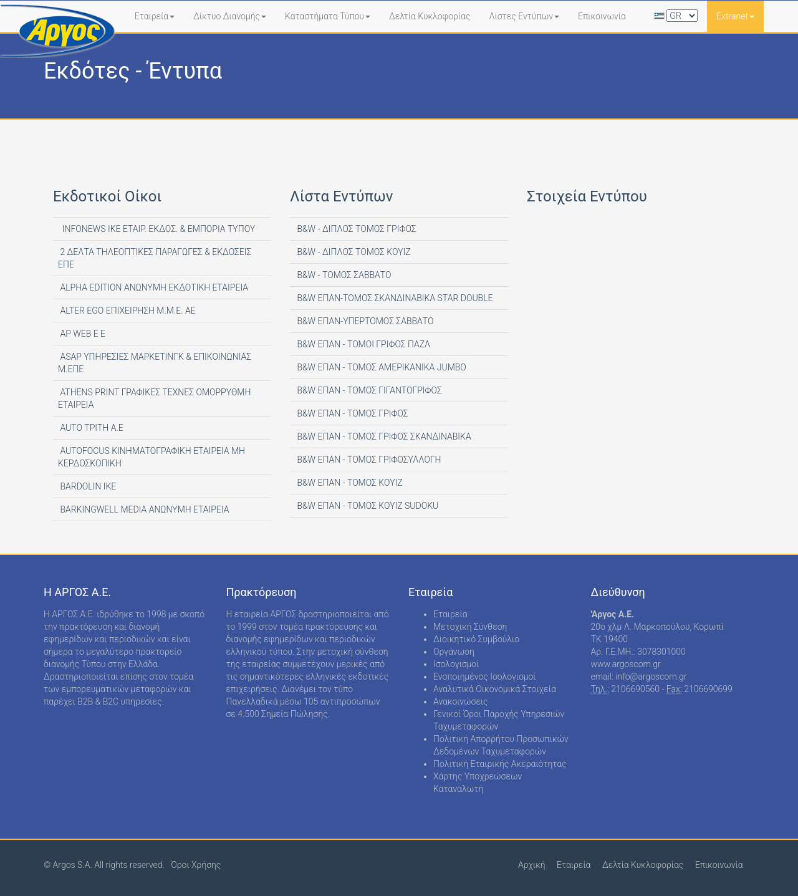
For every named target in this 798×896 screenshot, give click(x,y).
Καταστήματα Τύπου (327, 16)
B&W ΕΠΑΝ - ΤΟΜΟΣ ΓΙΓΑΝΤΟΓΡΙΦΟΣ (368, 390)
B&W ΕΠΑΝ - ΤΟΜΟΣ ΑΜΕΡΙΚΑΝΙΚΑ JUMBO (380, 367)
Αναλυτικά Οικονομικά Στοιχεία (494, 689)
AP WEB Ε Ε (81, 334)
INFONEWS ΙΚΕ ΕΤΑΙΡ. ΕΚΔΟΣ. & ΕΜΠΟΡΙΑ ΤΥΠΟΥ (156, 229)
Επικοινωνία (602, 16)
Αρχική (532, 865)
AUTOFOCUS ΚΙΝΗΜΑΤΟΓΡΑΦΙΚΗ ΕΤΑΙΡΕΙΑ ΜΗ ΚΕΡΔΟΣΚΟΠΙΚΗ (151, 457)
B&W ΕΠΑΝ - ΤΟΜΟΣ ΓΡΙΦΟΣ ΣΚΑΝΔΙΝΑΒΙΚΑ (383, 436)
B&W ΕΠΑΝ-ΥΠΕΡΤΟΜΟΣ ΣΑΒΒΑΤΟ (364, 321)
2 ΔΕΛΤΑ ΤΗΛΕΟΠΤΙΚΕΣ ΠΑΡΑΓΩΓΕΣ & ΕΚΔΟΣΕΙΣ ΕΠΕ (154, 258)
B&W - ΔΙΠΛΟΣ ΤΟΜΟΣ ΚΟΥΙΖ (353, 252)
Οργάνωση (453, 652)
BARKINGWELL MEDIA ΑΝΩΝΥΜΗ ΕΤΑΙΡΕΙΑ (143, 509)
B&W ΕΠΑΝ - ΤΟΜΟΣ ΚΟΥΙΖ (349, 483)
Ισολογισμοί (456, 664)
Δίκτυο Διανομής (229, 16)
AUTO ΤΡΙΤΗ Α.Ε (90, 428)
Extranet (735, 16)
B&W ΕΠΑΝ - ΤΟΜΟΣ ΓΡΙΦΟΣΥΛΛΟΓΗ (368, 460)
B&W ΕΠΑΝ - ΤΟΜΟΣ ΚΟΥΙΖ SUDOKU (366, 506)
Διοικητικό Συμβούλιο (476, 639)
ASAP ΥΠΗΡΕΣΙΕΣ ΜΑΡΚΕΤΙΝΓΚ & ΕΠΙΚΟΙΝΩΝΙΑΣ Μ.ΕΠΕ (154, 363)
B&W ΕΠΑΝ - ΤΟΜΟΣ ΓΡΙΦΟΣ (351, 413)
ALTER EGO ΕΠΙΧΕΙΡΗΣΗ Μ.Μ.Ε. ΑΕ (127, 311)
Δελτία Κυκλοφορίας (429, 16)
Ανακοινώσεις (460, 701)
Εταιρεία (155, 16)
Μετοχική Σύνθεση (470, 627)
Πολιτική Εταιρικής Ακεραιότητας (500, 764)
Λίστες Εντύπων (524, 16)
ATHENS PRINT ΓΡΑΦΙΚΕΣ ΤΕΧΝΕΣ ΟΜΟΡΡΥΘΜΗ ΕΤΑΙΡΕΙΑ (154, 398)
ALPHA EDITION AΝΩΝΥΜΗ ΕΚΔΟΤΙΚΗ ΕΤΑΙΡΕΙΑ (153, 287)
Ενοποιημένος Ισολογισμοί (484, 677)
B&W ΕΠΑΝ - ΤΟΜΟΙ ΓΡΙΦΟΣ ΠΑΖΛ (362, 344)
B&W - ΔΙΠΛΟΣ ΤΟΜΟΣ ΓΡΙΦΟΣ (355, 229)
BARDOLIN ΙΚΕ (87, 486)
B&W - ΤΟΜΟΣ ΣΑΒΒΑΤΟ (343, 275)
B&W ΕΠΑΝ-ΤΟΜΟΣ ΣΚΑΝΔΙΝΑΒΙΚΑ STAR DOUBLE (394, 298)
